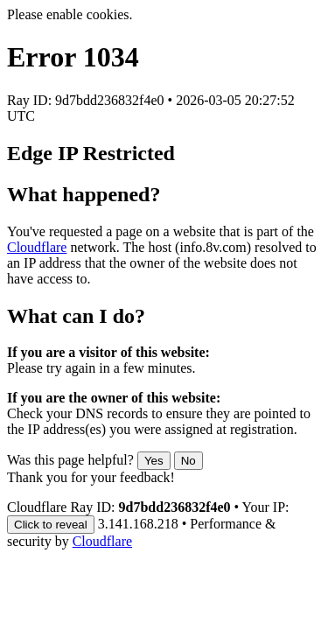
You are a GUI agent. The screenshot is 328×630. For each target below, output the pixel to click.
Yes (154, 460)
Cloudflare (36, 247)
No (188, 460)
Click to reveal (50, 524)
